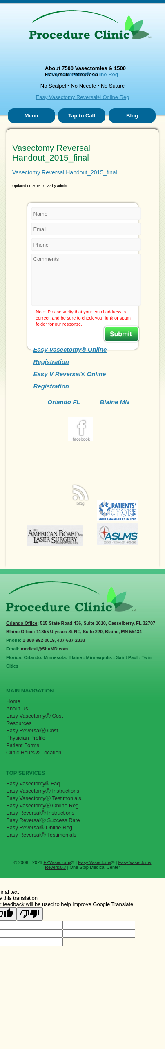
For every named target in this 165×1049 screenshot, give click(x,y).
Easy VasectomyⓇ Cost (34, 716)
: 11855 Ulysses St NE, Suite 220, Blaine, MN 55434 (74, 631)
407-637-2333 (71, 640)
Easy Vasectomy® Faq (33, 783)
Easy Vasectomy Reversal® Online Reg (82, 97)
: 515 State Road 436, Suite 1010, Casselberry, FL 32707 (80, 623)
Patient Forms (22, 745)
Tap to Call (81, 115)
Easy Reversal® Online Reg (39, 827)
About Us (17, 708)
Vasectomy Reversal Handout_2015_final (64, 172)
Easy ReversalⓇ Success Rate (43, 820)
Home (13, 701)
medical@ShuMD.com (44, 648)
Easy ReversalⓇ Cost (32, 730)
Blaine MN (114, 402)
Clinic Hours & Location (33, 752)
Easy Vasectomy (94, 862)
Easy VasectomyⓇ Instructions (42, 791)
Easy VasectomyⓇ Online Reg (42, 805)
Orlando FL (64, 402)
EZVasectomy (57, 862)
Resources (18, 723)
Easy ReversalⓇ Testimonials (41, 835)
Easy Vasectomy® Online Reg (82, 74)
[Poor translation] (30, 914)
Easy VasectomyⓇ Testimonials (43, 798)
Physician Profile (25, 738)
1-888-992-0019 (38, 640)
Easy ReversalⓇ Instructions (40, 813)
